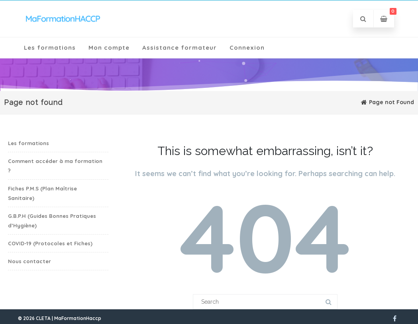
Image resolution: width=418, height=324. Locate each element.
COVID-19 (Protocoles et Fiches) (50, 243)
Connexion (247, 47)
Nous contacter (29, 261)
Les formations (50, 47)
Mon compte (109, 47)
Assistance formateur (179, 47)
